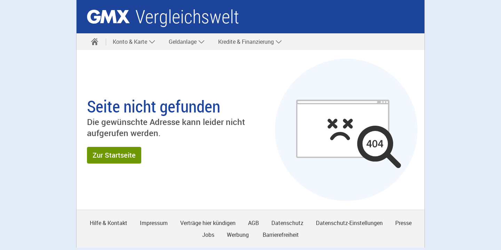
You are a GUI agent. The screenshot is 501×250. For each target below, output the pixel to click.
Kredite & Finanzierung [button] (250, 41)
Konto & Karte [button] (134, 41)
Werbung (238, 235)
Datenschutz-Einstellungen (349, 223)
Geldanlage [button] (187, 41)
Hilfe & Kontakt (108, 223)
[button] (114, 155)
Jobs (208, 235)
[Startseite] (95, 41)
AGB (253, 223)
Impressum (154, 223)
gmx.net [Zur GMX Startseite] (108, 17)
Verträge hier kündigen (208, 223)
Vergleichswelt (187, 17)
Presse (403, 223)
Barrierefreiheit (280, 235)
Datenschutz (287, 223)
